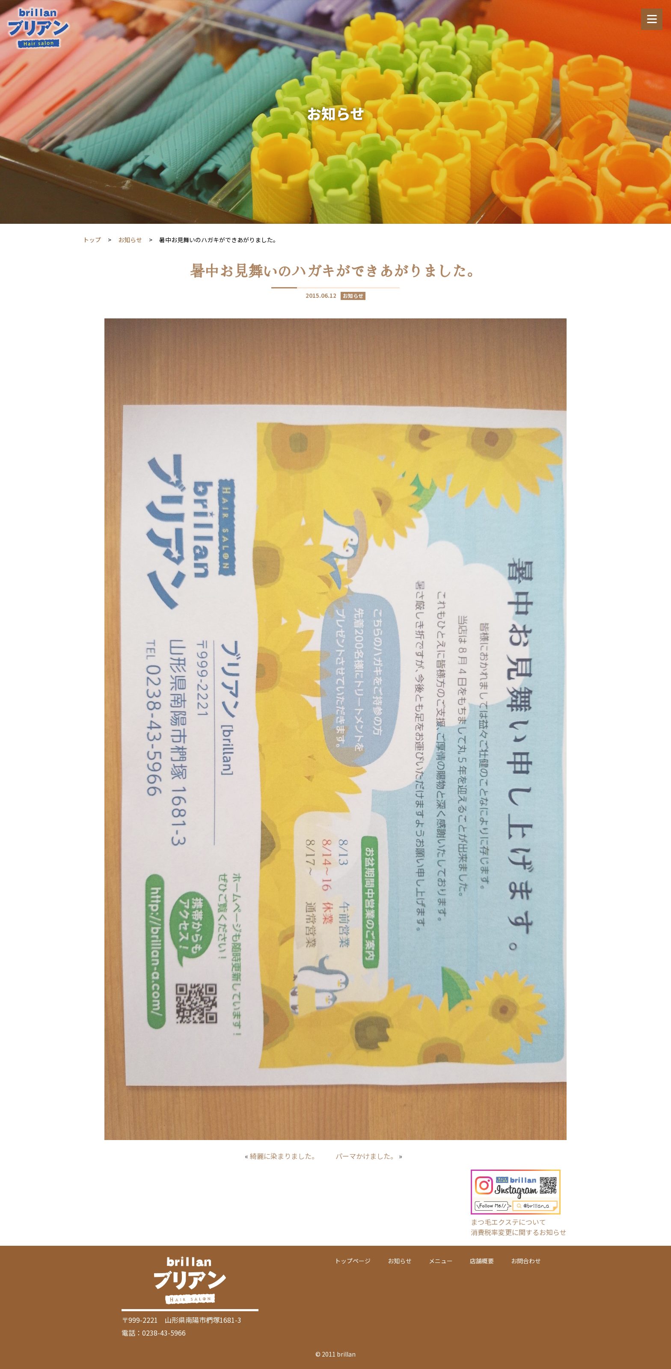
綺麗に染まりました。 (284, 1156)
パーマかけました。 (366, 1156)
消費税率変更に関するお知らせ (519, 1232)
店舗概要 (482, 1260)
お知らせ (130, 239)
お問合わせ (526, 1260)
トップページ (353, 1260)
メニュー (441, 1260)
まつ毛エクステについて (508, 1222)
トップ (92, 239)
